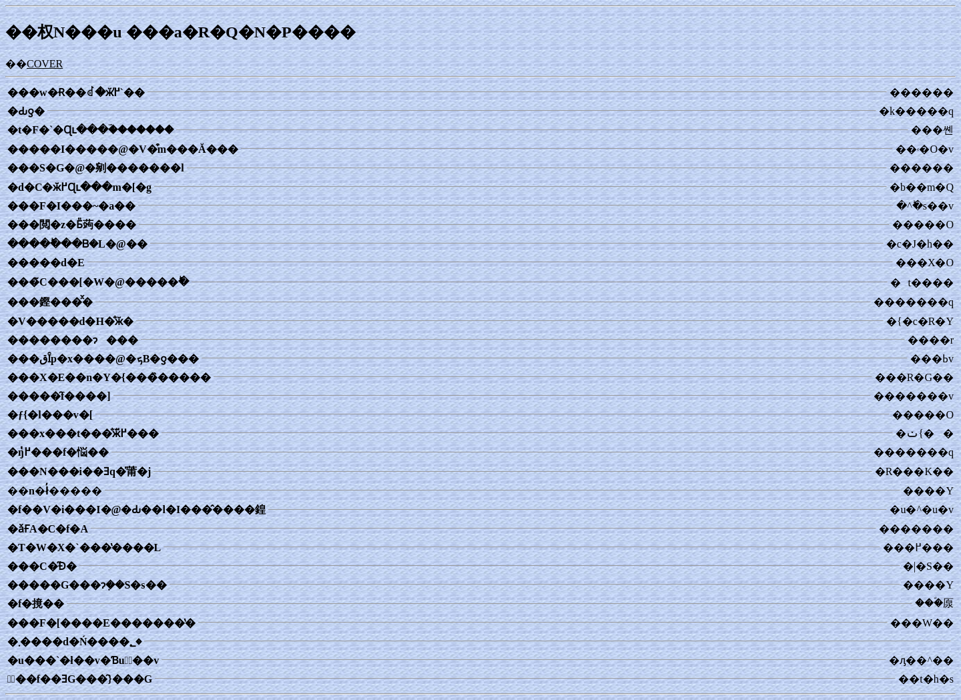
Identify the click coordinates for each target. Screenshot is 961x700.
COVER (45, 63)
